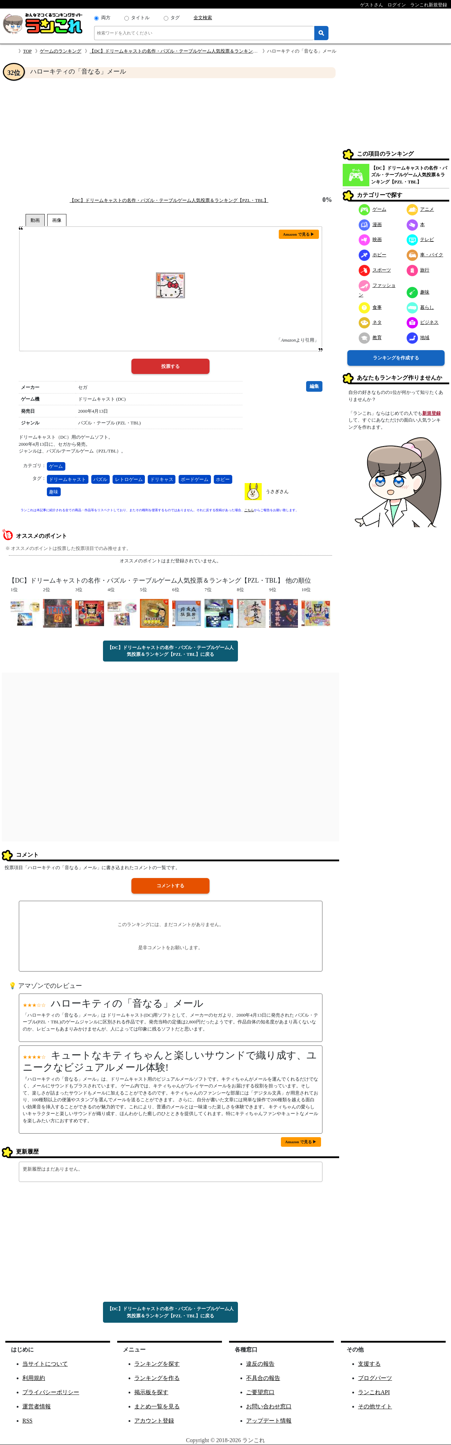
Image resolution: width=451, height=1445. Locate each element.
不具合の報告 (263, 1378)
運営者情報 (36, 1406)
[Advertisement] (170, 137)
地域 (418, 337)
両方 (105, 17)
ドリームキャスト (67, 479)
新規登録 (431, 413)
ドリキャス (161, 479)
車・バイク (425, 254)
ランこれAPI (374, 1392)
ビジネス (423, 322)
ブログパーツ (375, 1378)
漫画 (370, 224)
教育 (370, 337)
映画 (370, 239)
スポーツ (375, 270)
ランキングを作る (157, 1378)
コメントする (170, 885)
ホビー (223, 479)
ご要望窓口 (260, 1392)
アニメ (420, 209)
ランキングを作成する (396, 357)
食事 (370, 307)
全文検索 (203, 17)
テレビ (420, 239)
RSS (27, 1421)
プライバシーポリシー (50, 1392)
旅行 (418, 270)
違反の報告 (260, 1364)
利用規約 (33, 1378)
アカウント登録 (154, 1421)
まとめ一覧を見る (157, 1406)
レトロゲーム (129, 479)
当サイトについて (45, 1364)
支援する (369, 1364)
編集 (314, 386)
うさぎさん (277, 491)
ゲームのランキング (60, 51)
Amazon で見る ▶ (299, 234)
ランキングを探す (157, 1364)
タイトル (140, 17)
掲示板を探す (151, 1392)
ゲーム (56, 466)
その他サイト (375, 1406)
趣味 (53, 491)
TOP (27, 51)
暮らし (420, 307)
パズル (100, 479)
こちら (249, 510)
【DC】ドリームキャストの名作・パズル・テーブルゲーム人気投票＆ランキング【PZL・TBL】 (188, 51)
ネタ (370, 322)
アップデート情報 (269, 1421)
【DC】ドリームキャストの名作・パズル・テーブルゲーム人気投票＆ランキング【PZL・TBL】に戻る (170, 651)
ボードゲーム (194, 479)
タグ (175, 17)
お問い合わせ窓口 (269, 1406)
